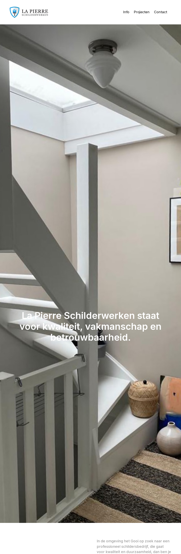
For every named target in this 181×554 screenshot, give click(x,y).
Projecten (142, 12)
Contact (160, 12)
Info (126, 12)
